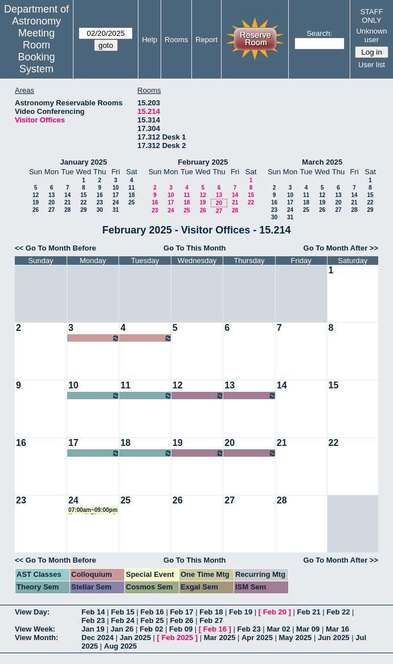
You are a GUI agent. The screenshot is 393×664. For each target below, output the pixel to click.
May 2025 (295, 637)
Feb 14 (93, 612)
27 (51, 210)
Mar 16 (337, 629)
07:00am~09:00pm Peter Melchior (94, 395)
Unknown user (371, 35)
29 (83, 210)
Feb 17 (181, 612)
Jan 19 (92, 629)
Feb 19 (240, 612)
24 (115, 202)
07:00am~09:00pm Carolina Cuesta (198, 453)
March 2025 (322, 162)
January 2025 (83, 162)
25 (131, 202)
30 (99, 210)
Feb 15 (122, 612)
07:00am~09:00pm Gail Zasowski (94, 338)
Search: (319, 33)
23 (99, 202)
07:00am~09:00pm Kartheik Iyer (94, 453)
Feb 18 (211, 612)
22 (83, 202)
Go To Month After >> (341, 248)
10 (115, 188)
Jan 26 (121, 629)
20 (51, 202)
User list (371, 64)
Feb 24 (122, 620)
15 (83, 195)
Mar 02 (278, 629)
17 (115, 195)
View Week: (35, 629)
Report (206, 39)
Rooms (176, 39)
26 (35, 210)
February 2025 (203, 162)
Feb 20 (274, 612)
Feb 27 (211, 620)
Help (149, 39)
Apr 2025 (257, 637)
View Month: (36, 637)
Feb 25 (152, 620)
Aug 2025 (120, 646)
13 (51, 195)
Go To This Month (194, 248)
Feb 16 (152, 612)
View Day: (32, 612)
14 (67, 195)
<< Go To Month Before (55, 248)
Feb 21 (308, 612)
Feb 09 (181, 629)
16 (99, 195)
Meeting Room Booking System (36, 51)
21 (67, 202)
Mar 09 (308, 629)
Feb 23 (93, 620)
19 (35, 202)
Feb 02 (151, 629)
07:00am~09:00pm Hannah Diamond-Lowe (92, 510)
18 (131, 195)
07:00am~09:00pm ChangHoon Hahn (198, 395)
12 (35, 195)
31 (115, 210)
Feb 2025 (178, 637)
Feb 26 (181, 620)
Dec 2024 (97, 637)
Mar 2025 (220, 637)
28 (67, 210)
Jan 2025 (135, 637)
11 (131, 188)
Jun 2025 (334, 637)
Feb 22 (338, 612)
